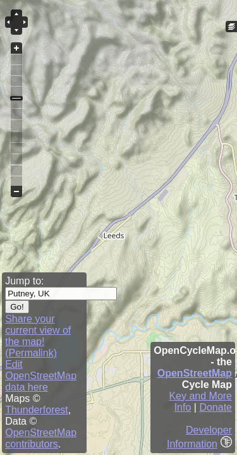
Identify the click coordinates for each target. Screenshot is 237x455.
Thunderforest (36, 409)
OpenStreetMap (194, 373)
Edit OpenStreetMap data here (40, 375)
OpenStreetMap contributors (40, 438)
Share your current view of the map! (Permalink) (38, 335)
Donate (215, 407)
